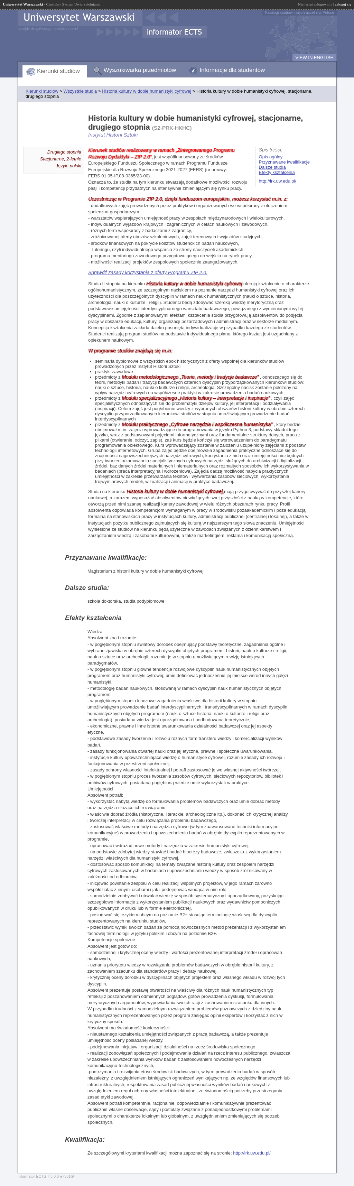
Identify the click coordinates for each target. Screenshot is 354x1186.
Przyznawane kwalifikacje (284, 162)
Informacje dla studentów (232, 70)
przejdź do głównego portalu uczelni (48, 29)
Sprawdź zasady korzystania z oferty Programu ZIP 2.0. (147, 272)
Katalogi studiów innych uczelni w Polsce (299, 12)
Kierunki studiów (58, 71)
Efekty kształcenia (277, 172)
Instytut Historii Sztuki (113, 135)
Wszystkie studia (80, 91)
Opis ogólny (271, 156)
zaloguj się (343, 4)
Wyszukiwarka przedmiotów (140, 70)
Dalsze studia (272, 167)
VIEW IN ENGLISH (314, 57)
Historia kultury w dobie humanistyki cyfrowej (146, 91)
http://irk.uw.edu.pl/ (277, 181)
